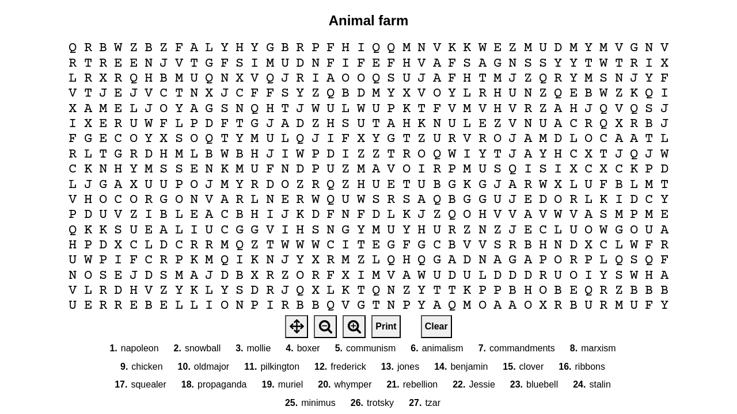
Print (385, 326)
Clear (436, 326)
